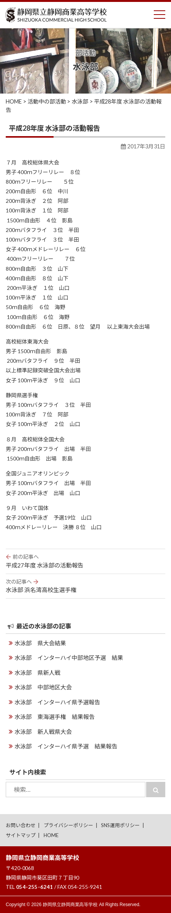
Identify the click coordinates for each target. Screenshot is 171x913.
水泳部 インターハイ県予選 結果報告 (66, 746)
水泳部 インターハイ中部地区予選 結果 (69, 657)
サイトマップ (21, 835)
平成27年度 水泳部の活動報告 (85, 561)
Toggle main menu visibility (159, 12)
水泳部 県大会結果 (40, 643)
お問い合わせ (21, 825)
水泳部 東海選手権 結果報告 (55, 716)
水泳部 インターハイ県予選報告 (57, 702)
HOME (51, 835)
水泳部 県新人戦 (37, 672)
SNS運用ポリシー (120, 825)
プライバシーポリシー (68, 825)
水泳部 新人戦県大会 (43, 731)
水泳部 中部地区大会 (43, 687)
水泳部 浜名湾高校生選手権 (85, 586)
